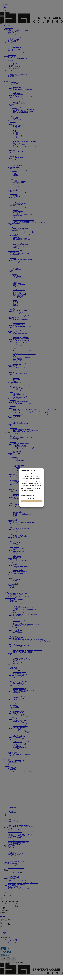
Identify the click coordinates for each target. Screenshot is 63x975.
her (33, 495)
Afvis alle (31, 504)
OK (31, 501)
